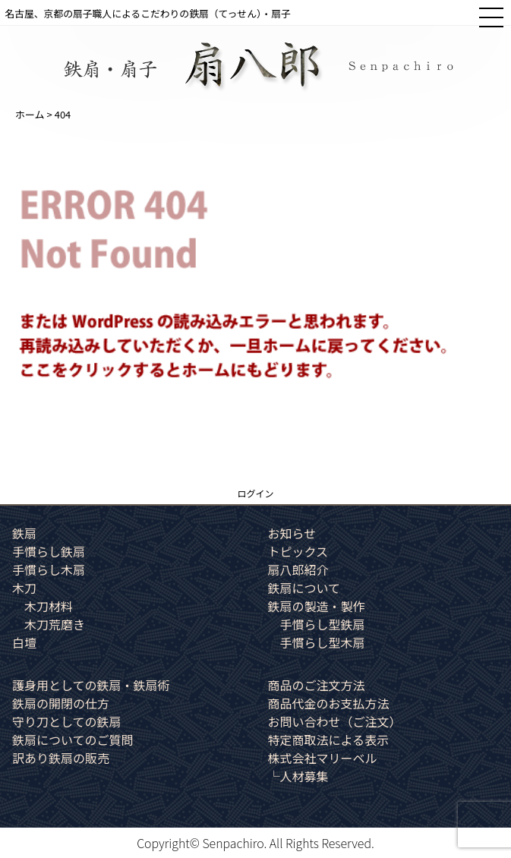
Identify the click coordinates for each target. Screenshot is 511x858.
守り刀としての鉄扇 (66, 721)
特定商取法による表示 (329, 739)
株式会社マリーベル (322, 758)
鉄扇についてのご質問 (73, 739)
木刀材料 (48, 606)
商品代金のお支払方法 (329, 703)
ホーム (30, 114)
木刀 (24, 588)
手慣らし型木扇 (322, 642)
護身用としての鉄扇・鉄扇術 (91, 685)
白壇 (24, 642)
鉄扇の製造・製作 (316, 606)
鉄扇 (24, 533)
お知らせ (292, 533)
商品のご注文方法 (316, 685)
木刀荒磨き (54, 624)
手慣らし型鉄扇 (322, 624)
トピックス (298, 551)
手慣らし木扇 (48, 569)
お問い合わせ (335, 721)
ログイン (255, 493)
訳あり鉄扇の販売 (60, 758)
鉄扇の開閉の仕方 (60, 703)
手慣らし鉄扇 (48, 551)
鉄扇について (304, 588)
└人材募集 (298, 776)
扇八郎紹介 (298, 569)
